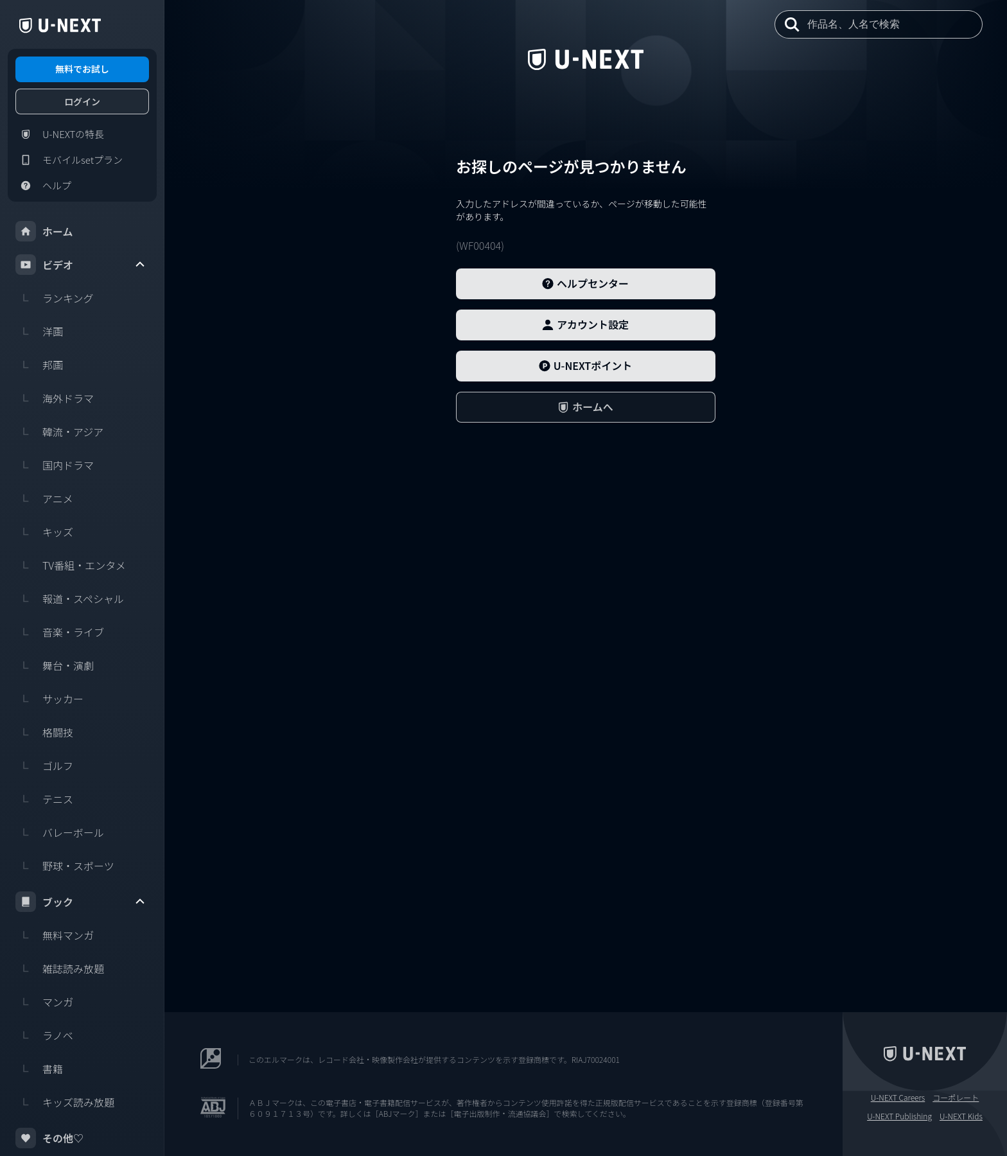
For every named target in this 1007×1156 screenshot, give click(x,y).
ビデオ (80, 264)
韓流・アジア (59, 431)
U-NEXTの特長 (59, 134)
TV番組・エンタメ (70, 565)
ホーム (44, 231)
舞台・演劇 (54, 665)
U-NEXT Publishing (899, 1116)
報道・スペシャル (69, 598)
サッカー (49, 698)
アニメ (44, 498)
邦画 (39, 365)
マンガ (44, 1002)
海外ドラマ (54, 398)
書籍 (39, 1068)
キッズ (44, 531)
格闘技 (44, 732)
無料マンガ (54, 935)
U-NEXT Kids (961, 1116)
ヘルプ (43, 185)
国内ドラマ (54, 465)
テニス (44, 799)
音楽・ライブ (59, 632)
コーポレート (956, 1097)
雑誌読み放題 (59, 968)
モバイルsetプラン (69, 160)
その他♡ (49, 1138)
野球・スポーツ (64, 865)
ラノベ (44, 1035)
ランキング (54, 298)
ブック (80, 901)
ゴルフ (44, 765)
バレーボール (59, 832)
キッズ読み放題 (64, 1102)
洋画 (39, 331)
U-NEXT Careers (898, 1097)
